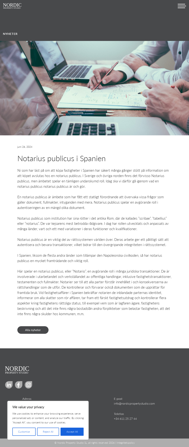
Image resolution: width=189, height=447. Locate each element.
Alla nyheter (33, 330)
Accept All (72, 431)
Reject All (48, 431)
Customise (24, 431)
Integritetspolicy (126, 442)
